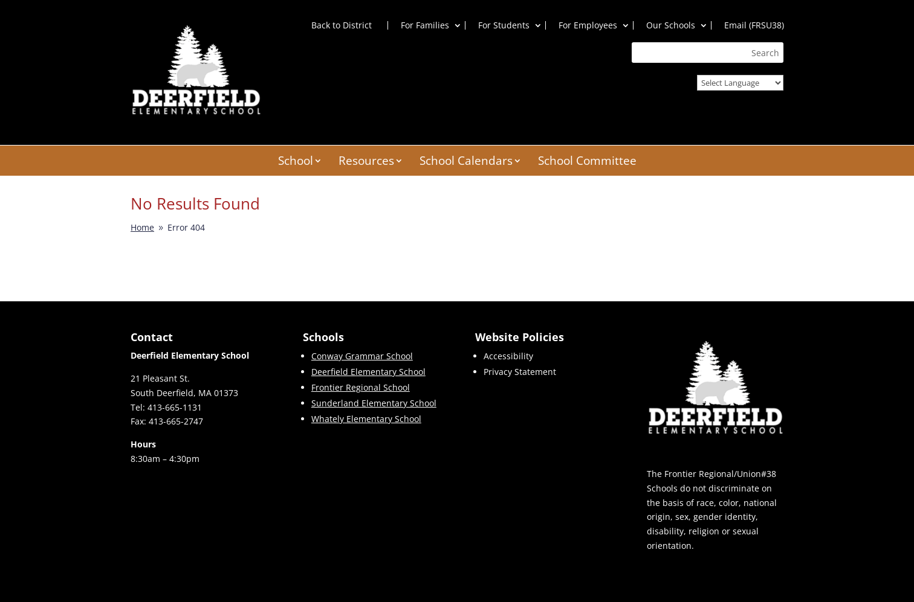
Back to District (341, 25)
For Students (504, 25)
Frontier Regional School (360, 388)
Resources (366, 162)
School (295, 162)
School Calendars (466, 162)
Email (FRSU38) (754, 25)
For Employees (588, 25)
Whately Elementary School (366, 419)
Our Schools (670, 25)
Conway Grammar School (362, 356)
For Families (425, 25)
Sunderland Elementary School (373, 403)
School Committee (587, 162)
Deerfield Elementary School (368, 372)
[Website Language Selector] (740, 83)
